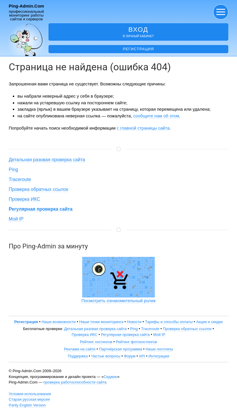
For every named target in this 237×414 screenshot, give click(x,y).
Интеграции (158, 356)
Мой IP (16, 218)
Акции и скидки (209, 322)
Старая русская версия (29, 399)
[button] (220, 12)
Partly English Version (27, 405)
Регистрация (138, 49)
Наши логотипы (159, 349)
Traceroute (20, 179)
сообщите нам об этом (156, 115)
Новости (134, 322)
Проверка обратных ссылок (38, 189)
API (142, 356)
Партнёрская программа (120, 349)
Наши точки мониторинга (101, 322)
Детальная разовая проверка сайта (47, 159)
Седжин (110, 376)
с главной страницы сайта (143, 128)
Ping (13, 169)
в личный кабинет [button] (138, 32)
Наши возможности (59, 322)
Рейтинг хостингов (96, 342)
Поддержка (78, 356)
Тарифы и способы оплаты (169, 322)
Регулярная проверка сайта (125, 334)
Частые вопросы (106, 356)
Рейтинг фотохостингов (136, 342)
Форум (129, 356)
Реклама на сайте (80, 349)
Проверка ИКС (24, 199)
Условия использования (30, 394)
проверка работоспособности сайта (74, 382)
